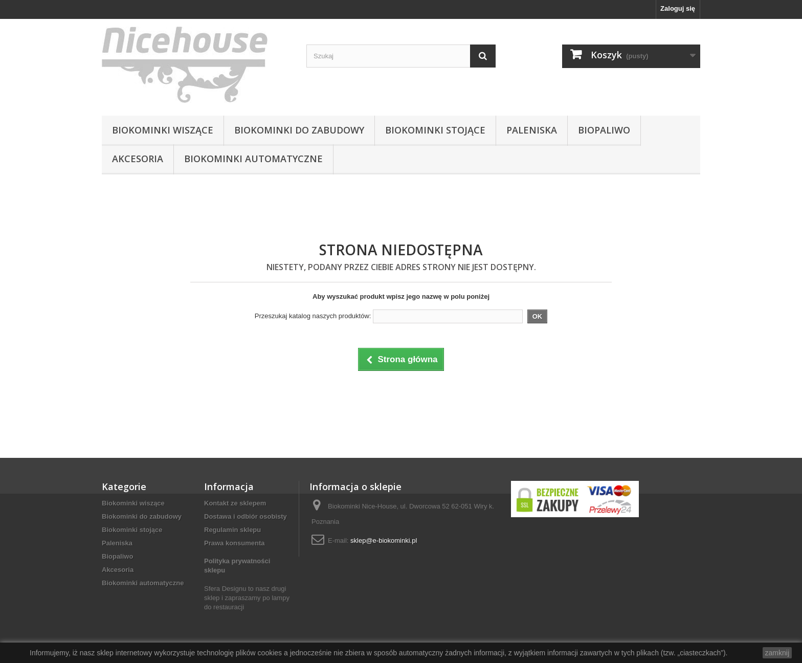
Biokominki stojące (435, 130)
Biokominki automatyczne (253, 158)
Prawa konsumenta (234, 543)
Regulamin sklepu (232, 530)
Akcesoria (137, 158)
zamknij (777, 653)
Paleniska (531, 130)
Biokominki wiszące (162, 130)
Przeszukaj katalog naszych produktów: (313, 316)
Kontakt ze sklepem (235, 503)
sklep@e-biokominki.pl (383, 540)
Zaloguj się (677, 8)
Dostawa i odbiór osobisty (245, 516)
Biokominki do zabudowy (299, 130)
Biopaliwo (604, 130)
